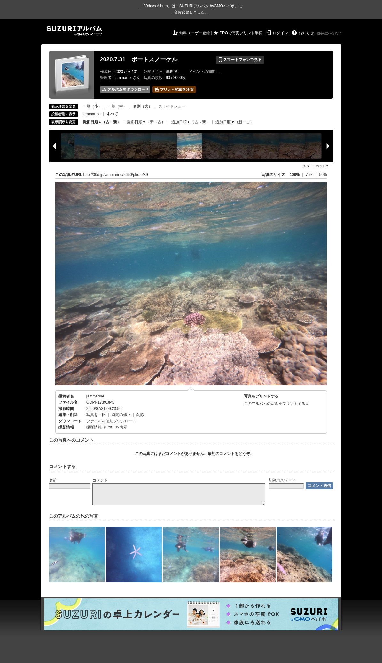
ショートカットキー (317, 166)
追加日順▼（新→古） (234, 122)
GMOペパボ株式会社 (329, 33)
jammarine (92, 114)
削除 (140, 414)
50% (323, 175)
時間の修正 (121, 414)
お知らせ (306, 33)
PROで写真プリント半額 (241, 33)
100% (294, 175)
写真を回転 (95, 414)
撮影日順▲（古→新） (102, 122)
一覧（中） (117, 106)
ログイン (280, 33)
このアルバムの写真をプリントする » (276, 403)
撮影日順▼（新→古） (146, 122)
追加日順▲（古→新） (190, 122)
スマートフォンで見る (239, 60)
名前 (53, 480)
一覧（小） (92, 106)
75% (310, 175)
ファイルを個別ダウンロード (111, 421)
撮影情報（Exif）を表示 (106, 427)
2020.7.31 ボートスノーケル (138, 59)
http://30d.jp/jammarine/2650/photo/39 (115, 175)
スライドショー (171, 106)
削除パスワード (282, 480)
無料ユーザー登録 (194, 33)
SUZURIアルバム (74, 31)
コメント (100, 480)
